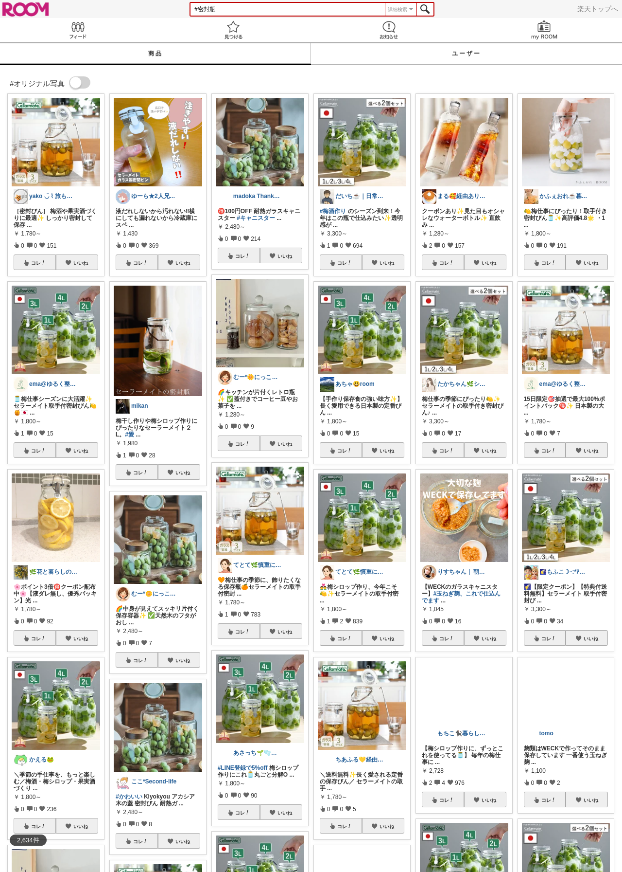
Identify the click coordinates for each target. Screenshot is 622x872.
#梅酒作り (333, 211)
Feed (78, 30)
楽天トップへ (597, 9)
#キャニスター (256, 218)
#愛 (129, 434)
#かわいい (129, 796)
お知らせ (388, 30)
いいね (80, 262)
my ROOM (544, 30)
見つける (233, 30)
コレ (38, 262)
